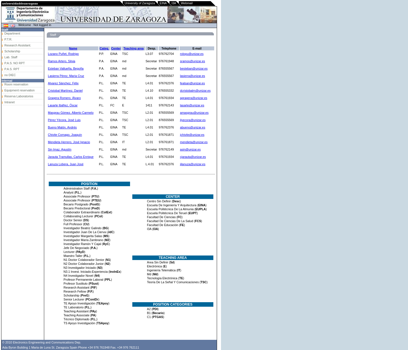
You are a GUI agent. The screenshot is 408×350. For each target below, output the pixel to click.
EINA (163, 3)
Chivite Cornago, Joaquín (65, 134)
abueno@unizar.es (192, 127)
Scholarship (12, 51)
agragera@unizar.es (193, 98)
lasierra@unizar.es (192, 76)
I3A (173, 3)
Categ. (104, 48)
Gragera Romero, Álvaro (64, 98)
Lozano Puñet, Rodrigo (63, 53)
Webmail (186, 3)
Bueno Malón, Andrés (62, 127)
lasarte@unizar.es (192, 105)
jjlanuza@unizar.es (192, 164)
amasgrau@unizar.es (194, 112)
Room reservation (16, 84)
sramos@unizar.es (192, 61)
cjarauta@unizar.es (193, 156)
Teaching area (134, 48)
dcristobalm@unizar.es (195, 90)
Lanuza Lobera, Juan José (66, 164)
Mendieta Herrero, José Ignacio (69, 142)
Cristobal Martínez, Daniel (65, 90)
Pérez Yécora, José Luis (64, 120)
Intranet (9, 102)
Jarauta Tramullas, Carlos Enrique (71, 156)
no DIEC (10, 75)
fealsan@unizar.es (192, 83)
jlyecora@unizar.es (192, 120)
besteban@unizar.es (193, 68)
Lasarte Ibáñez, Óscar (63, 105)
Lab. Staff (10, 57)
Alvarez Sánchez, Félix (63, 83)
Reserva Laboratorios (18, 96)
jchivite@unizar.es (192, 134)
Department (12, 33)
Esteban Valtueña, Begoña (66, 68)
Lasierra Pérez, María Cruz (66, 76)
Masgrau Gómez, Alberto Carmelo (71, 112)
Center (116, 48)
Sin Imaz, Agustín (59, 149)
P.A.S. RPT (11, 69)
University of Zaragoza (140, 3)
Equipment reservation (19, 90)
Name (73, 48)
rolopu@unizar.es (191, 53)
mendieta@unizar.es (193, 142)
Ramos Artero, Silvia (61, 61)
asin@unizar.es (190, 149)
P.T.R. (8, 39)
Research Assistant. (17, 45)
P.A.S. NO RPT (14, 63)
